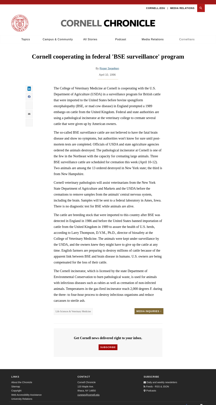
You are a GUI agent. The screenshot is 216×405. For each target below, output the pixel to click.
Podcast (120, 35)
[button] (201, 4)
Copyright (16, 387)
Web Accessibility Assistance (26, 391)
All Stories (90, 35)
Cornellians (187, 35)
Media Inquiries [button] (149, 307)
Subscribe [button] (108, 343)
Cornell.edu (155, 4)
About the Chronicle (21, 378)
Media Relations (182, 4)
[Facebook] (186, 401)
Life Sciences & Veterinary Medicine (73, 308)
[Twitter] (194, 401)
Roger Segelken (109, 64)
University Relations (21, 395)
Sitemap (15, 382)
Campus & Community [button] (58, 35)
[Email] (201, 401)
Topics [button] (25, 35)
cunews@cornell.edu (88, 391)
